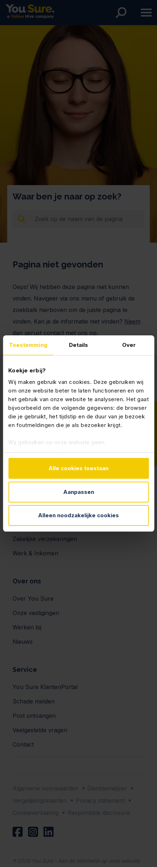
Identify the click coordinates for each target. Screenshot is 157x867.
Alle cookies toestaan (78, 468)
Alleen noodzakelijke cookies (78, 515)
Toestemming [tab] (28, 344)
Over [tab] (129, 344)
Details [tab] (78, 344)
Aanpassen (78, 491)
